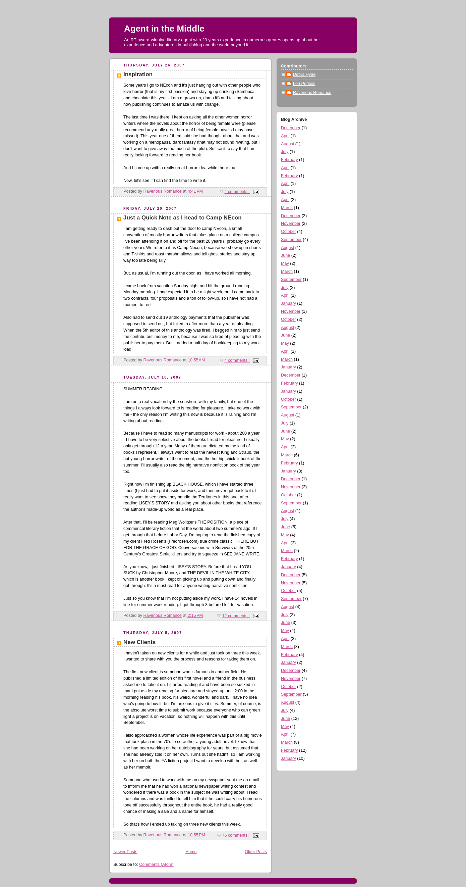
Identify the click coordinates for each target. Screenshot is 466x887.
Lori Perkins (304, 83)
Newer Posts (125, 851)
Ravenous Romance (312, 92)
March (287, 207)
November (290, 223)
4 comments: (237, 191)
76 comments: (236, 835)
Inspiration (138, 74)
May (285, 263)
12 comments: (236, 615)
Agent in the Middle (164, 28)
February (289, 159)
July (284, 151)
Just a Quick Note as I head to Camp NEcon (182, 217)
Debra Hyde (304, 74)
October (288, 231)
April (285, 136)
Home (191, 851)
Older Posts (256, 851)
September (291, 239)
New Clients (139, 642)
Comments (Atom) (156, 864)
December (290, 128)
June (285, 255)
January (288, 303)
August (287, 144)
